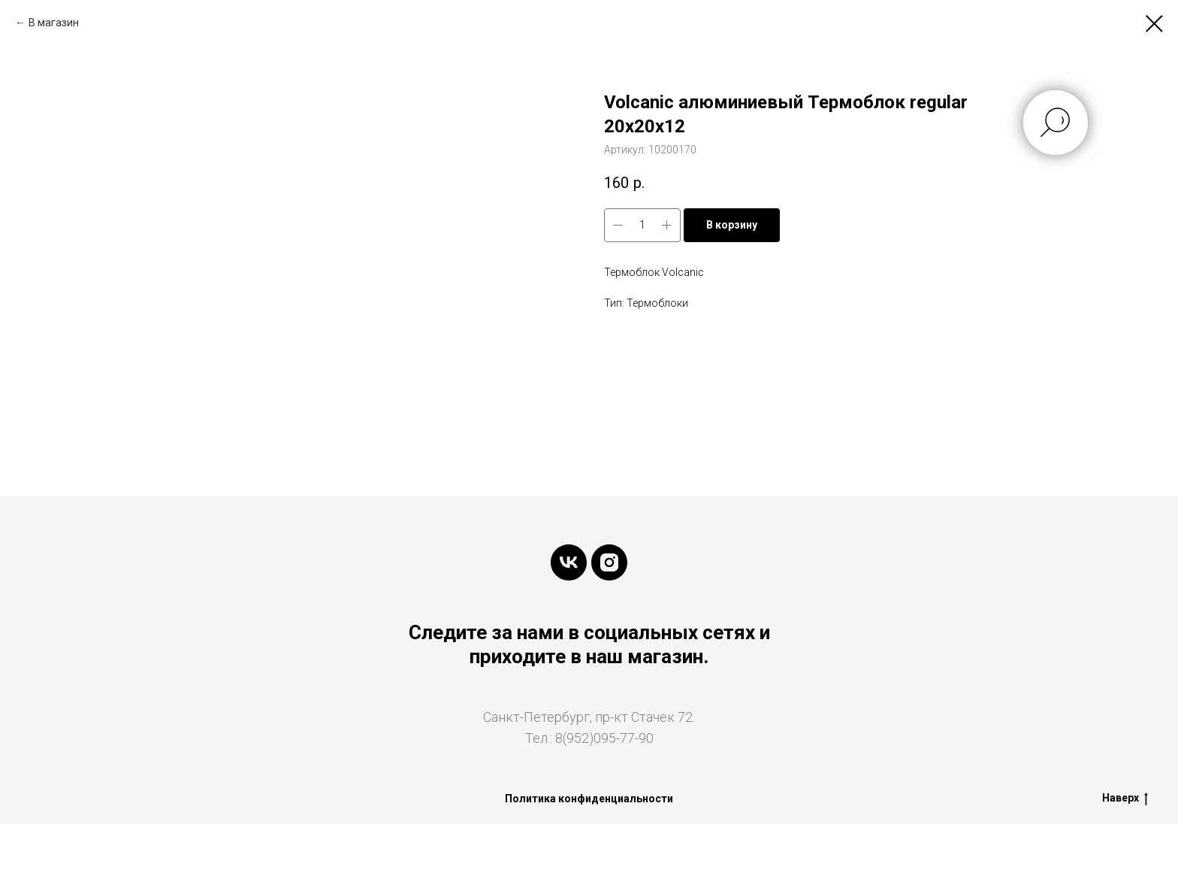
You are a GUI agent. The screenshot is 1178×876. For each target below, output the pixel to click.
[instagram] (609, 562)
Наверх (1125, 798)
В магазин (54, 23)
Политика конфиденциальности (589, 799)
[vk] (569, 562)
